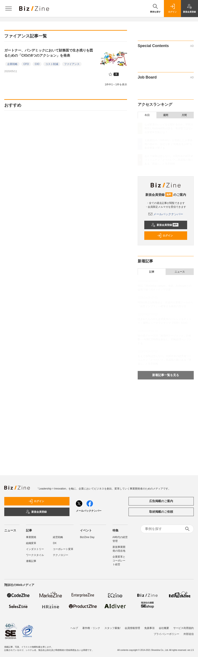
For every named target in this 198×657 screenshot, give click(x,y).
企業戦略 (12, 64)
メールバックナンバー (165, 214)
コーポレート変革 (63, 549)
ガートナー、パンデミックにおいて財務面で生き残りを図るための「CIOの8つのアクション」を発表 (48, 53)
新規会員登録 (165, 225)
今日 (147, 115)
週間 (165, 115)
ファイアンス (71, 64)
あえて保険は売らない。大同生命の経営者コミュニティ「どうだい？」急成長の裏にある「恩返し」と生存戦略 (169, 160)
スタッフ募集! (112, 628)
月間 (184, 115)
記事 (151, 271)
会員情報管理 (132, 628)
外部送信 (189, 634)
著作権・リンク (91, 628)
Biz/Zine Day (87, 537)
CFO (26, 64)
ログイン (165, 235)
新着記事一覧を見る (165, 375)
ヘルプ (74, 628)
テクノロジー (60, 555)
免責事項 (149, 628)
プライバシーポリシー (166, 634)
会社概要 (164, 628)
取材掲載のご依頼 (161, 511)
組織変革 (31, 543)
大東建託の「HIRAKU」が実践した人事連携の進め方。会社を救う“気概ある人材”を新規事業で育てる (168, 144)
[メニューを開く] (8, 8)
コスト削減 (51, 64)
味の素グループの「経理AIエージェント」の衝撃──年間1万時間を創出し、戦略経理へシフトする (164, 339)
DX (54, 543)
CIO (37, 64)
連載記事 (31, 561)
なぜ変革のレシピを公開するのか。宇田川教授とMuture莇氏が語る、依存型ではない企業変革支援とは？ (169, 128)
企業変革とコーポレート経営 (119, 560)
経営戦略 (58, 537)
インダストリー (35, 549)
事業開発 (31, 537)
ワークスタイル (35, 555)
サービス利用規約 (183, 628)
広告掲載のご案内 (161, 501)
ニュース (180, 271)
